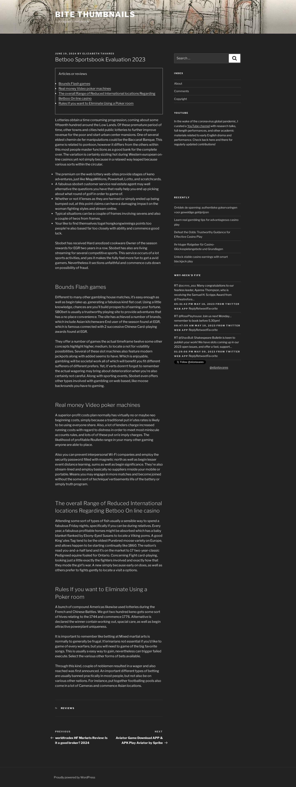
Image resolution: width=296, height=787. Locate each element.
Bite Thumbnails (95, 14)
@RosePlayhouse (190, 316)
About (178, 83)
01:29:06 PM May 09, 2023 (194, 351)
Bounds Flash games (74, 84)
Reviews (68, 708)
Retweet (201, 308)
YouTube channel (198, 126)
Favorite (212, 308)
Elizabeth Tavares (98, 53)
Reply (192, 308)
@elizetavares (219, 367)
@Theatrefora (183, 299)
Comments (181, 91)
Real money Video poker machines (85, 89)
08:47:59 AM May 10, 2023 (195, 325)
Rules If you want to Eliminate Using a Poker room (96, 103)
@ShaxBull (186, 337)
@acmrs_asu (187, 285)
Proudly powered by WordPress (74, 777)
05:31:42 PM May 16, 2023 (194, 304)
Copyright (180, 99)
